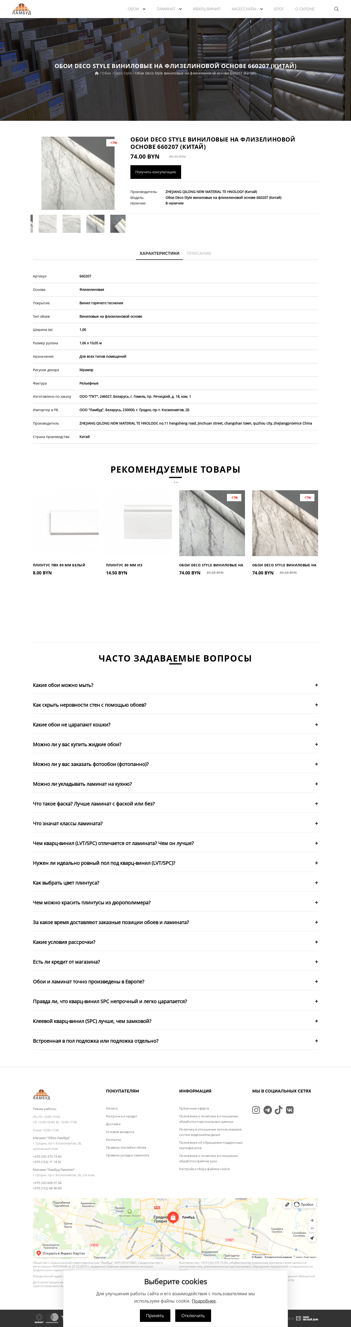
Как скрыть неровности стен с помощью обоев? (89, 705)
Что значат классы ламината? (68, 823)
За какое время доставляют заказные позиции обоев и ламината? (111, 922)
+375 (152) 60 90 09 (47, 1188)
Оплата (111, 1108)
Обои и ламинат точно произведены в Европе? (88, 981)
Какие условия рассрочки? (64, 942)
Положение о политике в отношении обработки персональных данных (208, 1119)
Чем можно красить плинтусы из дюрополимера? (92, 902)
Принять (155, 1315)
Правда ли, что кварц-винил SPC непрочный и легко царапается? (110, 1001)
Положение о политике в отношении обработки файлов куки (208, 1158)
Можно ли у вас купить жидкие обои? (77, 744)
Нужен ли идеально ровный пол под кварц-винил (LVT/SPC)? (104, 863)
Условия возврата (120, 1132)
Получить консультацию (155, 172)
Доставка (113, 1124)
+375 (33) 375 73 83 (47, 1156)
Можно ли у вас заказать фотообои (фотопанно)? (91, 764)
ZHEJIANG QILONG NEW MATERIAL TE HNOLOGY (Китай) (211, 191)
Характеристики (160, 253)
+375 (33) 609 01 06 (47, 1183)
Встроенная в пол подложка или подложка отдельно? (95, 1041)
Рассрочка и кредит (121, 1116)
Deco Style (123, 73)
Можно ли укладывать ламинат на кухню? (82, 784)
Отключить (193, 1315)
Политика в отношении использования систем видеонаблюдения (210, 1132)
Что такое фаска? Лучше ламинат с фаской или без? (94, 803)
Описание (199, 253)
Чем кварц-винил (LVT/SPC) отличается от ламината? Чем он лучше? (113, 843)
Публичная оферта (194, 1108)
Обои (106, 73)
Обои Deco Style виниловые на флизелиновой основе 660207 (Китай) (195, 73)
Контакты (113, 1139)
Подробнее (204, 1301)
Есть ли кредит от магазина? (66, 962)
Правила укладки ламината (127, 1155)
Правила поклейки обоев (126, 1147)
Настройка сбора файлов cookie (204, 1169)
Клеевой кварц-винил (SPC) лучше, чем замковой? (92, 1021)
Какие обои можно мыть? (63, 685)
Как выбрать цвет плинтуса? (66, 882)
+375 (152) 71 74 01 (47, 1162)
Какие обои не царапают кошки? (71, 724)
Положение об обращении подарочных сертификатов (211, 1145)
